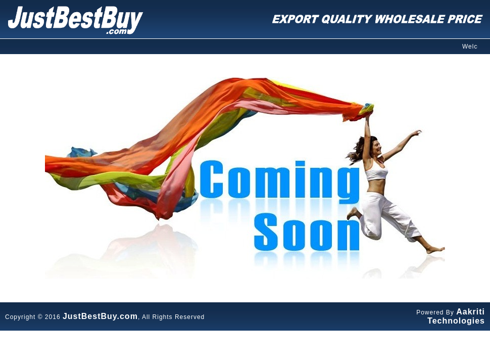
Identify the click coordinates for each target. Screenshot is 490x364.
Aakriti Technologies (456, 316)
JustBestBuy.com (100, 316)
